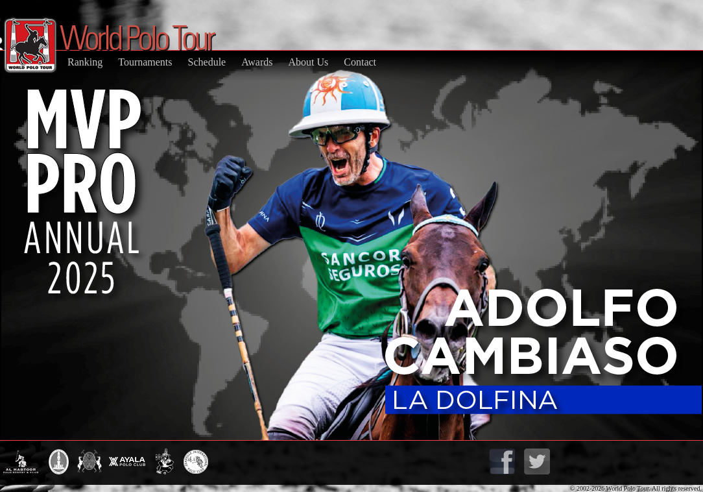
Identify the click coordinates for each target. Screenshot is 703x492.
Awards (256, 62)
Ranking (84, 62)
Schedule (207, 62)
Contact (360, 62)
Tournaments (145, 62)
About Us (308, 62)
